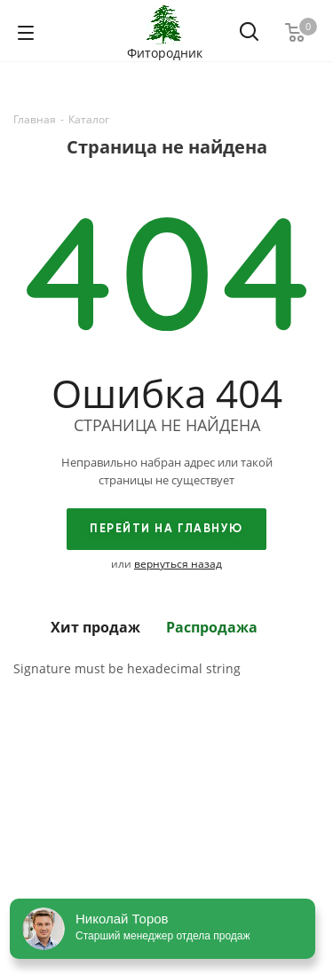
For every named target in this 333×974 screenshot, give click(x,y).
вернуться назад (178, 563)
